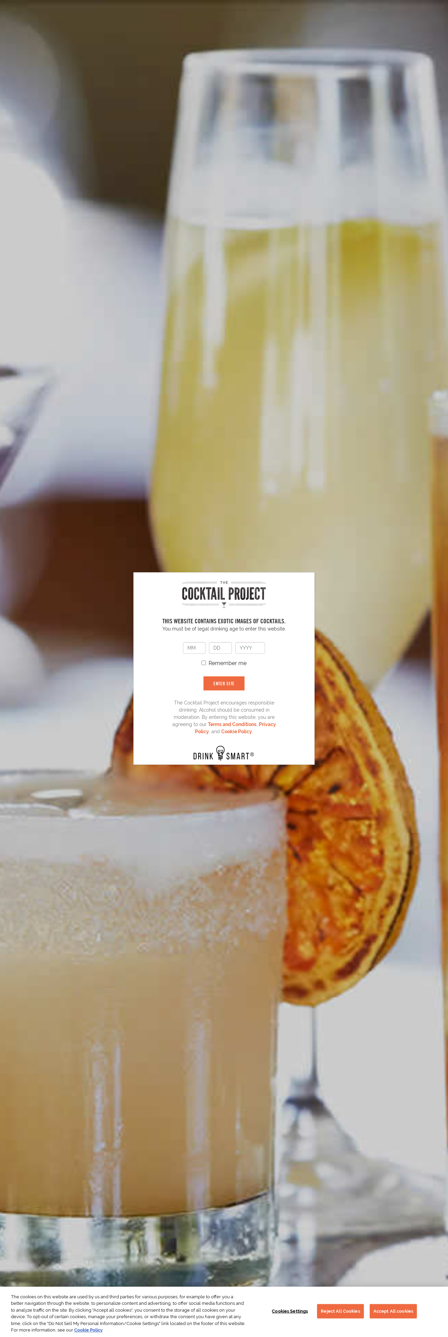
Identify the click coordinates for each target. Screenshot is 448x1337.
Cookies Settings (290, 1311)
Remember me (228, 663)
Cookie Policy (236, 731)
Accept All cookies (393, 1311)
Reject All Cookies (340, 1311)
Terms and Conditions (232, 724)
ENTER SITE (224, 683)
